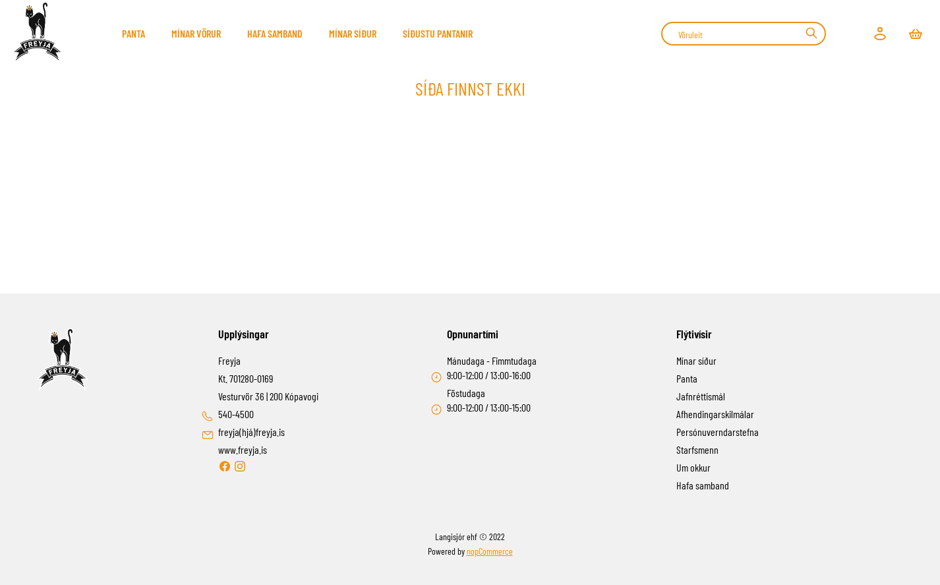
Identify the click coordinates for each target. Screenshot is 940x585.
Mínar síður (352, 33)
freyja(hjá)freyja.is (251, 431)
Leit (811, 33)
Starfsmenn (697, 449)
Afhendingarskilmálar (715, 414)
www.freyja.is (242, 449)
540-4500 (236, 414)
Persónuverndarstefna (717, 431)
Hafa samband (275, 33)
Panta (133, 33)
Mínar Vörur (196, 33)
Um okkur (693, 467)
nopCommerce (490, 551)
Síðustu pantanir (438, 33)
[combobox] (743, 34)
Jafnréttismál (700, 396)
